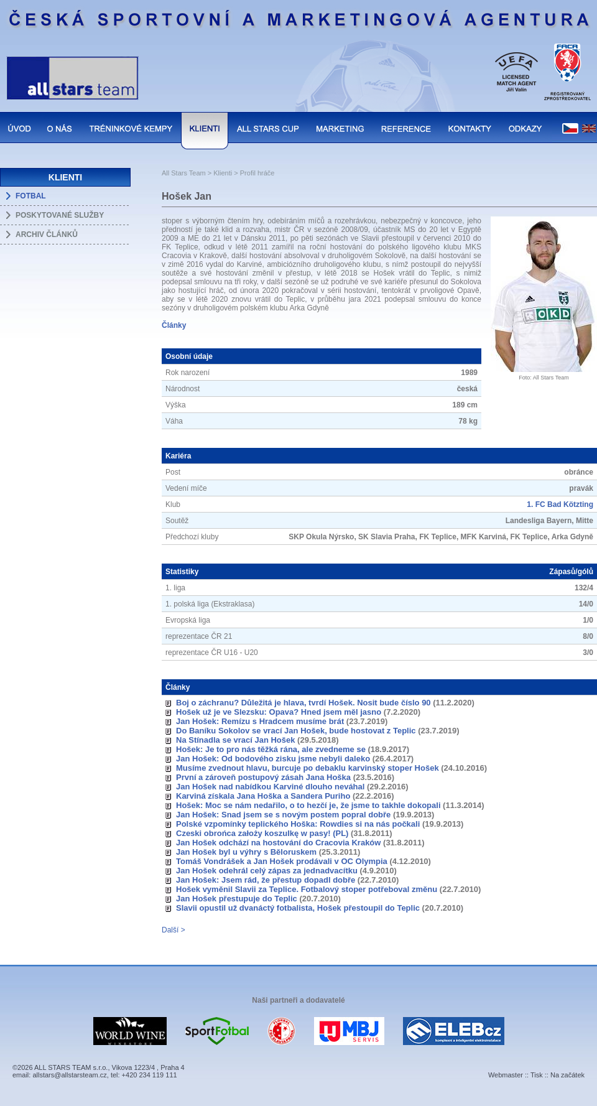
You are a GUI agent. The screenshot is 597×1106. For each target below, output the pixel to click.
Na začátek (567, 1075)
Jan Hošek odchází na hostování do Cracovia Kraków (278, 842)
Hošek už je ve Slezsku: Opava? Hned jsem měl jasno (278, 712)
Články (174, 325)
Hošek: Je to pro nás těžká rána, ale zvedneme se (271, 749)
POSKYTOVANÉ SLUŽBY (60, 215)
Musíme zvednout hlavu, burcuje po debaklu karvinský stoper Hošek (307, 768)
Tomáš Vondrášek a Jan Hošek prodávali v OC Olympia (281, 861)
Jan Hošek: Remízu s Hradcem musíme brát (260, 721)
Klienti (222, 173)
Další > (173, 930)
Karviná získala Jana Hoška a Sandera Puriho (263, 796)
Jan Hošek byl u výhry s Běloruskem (246, 852)
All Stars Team (184, 173)
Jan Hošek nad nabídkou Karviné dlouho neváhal (270, 786)
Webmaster (505, 1075)
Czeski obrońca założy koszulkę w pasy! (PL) (262, 833)
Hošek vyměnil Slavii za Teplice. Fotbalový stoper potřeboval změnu (306, 889)
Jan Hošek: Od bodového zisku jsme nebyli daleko (273, 758)
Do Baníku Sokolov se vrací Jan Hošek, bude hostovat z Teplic (296, 730)
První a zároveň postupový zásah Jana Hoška (263, 777)
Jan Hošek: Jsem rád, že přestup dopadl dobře (265, 880)
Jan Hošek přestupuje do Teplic (236, 898)
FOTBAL (31, 196)
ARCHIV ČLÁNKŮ (47, 234)
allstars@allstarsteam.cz (69, 1075)
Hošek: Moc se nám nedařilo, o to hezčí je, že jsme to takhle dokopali (308, 805)
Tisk (536, 1075)
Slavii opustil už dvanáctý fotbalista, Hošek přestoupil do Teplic (298, 908)
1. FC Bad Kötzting (560, 504)
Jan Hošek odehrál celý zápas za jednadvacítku (267, 870)
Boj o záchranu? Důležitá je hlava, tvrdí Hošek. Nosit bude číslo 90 (303, 702)
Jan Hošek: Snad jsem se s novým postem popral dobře (283, 814)
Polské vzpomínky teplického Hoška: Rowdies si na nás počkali (298, 824)
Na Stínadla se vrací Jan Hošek (235, 740)
